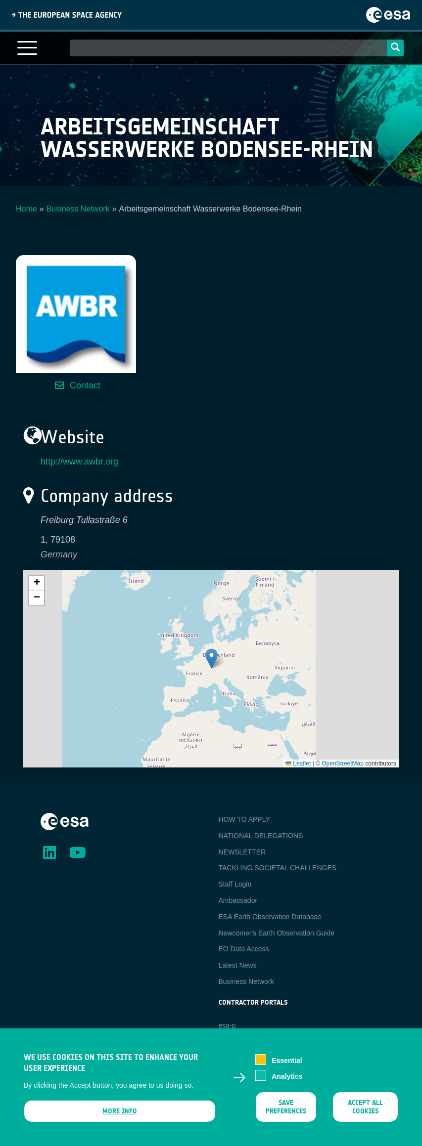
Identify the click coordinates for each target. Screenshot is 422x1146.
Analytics (287, 1076)
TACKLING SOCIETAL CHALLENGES (278, 868)
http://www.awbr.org (79, 462)
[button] (211, 658)
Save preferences (286, 1107)
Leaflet (298, 763)
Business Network (78, 209)
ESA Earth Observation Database (270, 917)
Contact (85, 385)
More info (119, 1111)
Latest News (238, 965)
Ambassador (238, 900)
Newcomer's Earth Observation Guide (277, 933)
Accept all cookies (365, 1107)
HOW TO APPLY (244, 819)
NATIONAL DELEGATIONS (261, 836)
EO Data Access (244, 949)
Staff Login (235, 884)
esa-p (227, 1025)
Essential (287, 1060)
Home (26, 209)
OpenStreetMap (343, 763)
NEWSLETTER (242, 852)
